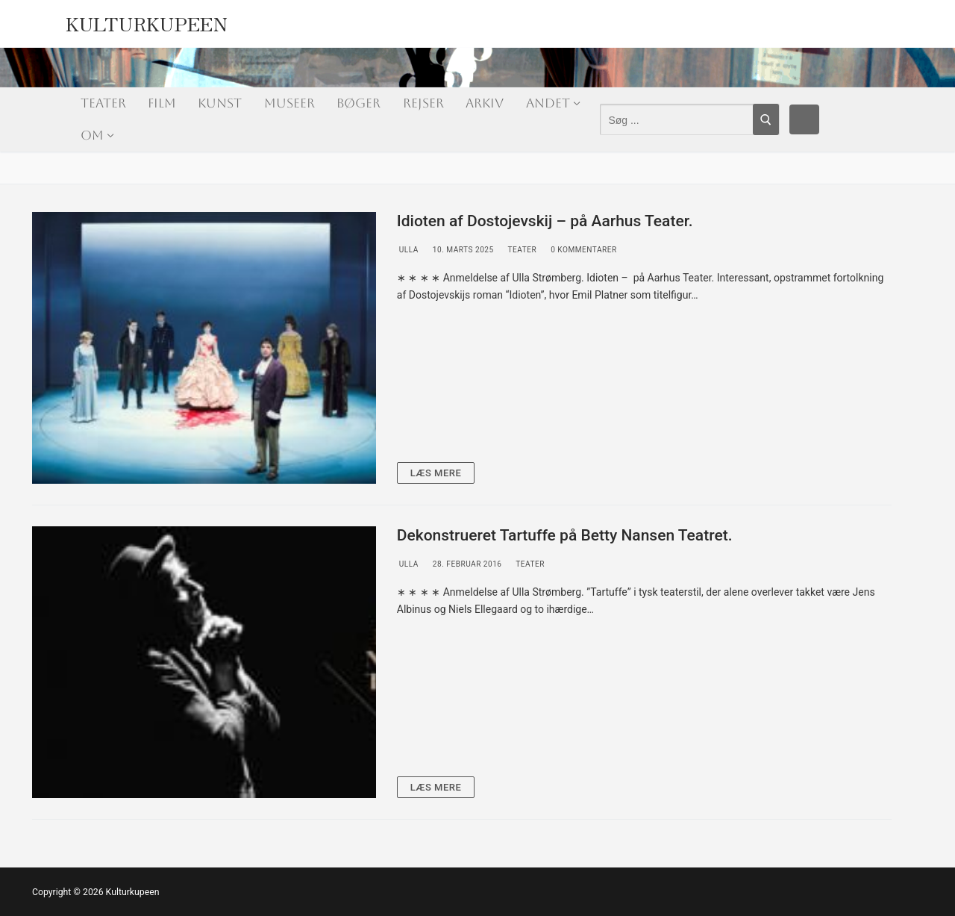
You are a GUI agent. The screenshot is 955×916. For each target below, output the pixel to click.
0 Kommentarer (582, 250)
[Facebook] (804, 119)
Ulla (408, 250)
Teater (521, 250)
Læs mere (436, 473)
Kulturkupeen (147, 20)
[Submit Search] (766, 119)
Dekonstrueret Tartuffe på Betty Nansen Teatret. (565, 535)
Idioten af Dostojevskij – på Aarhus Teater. (545, 221)
